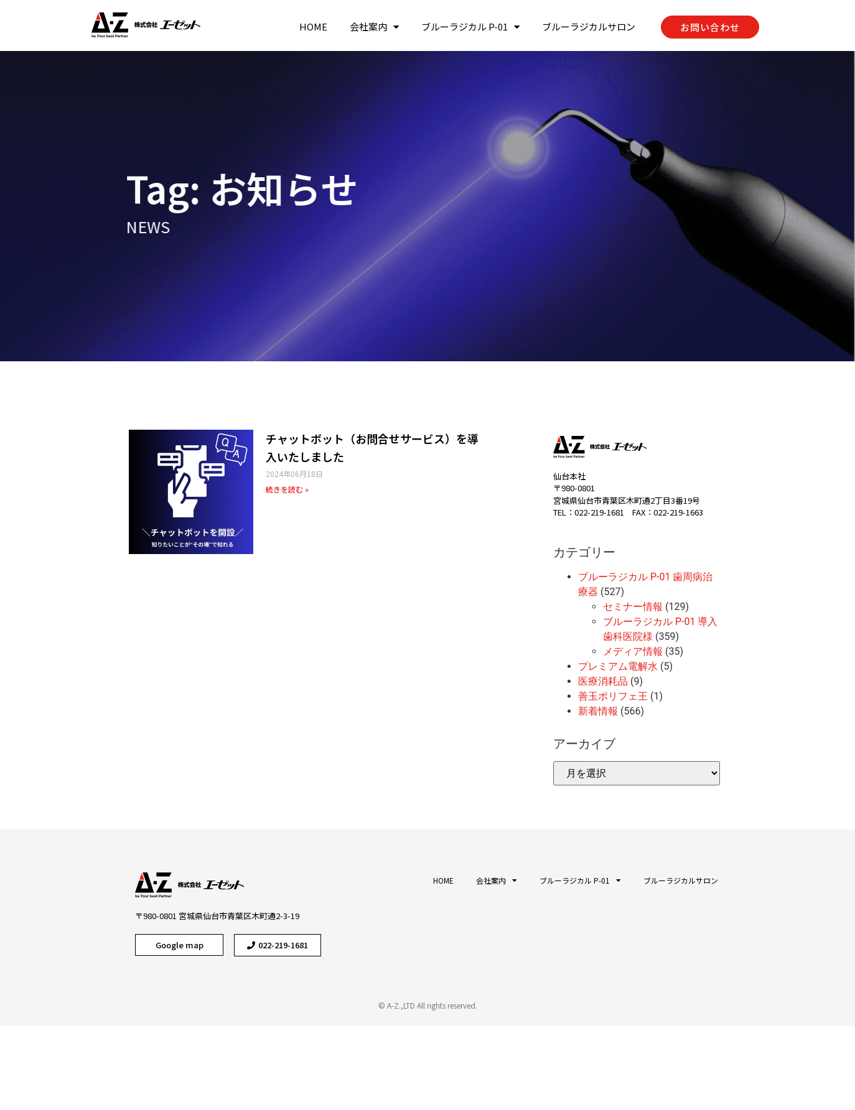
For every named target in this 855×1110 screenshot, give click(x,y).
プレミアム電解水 (618, 666)
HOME (313, 26)
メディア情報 (633, 651)
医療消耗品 (603, 681)
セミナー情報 (633, 607)
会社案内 (374, 27)
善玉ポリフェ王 (613, 696)
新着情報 (598, 711)
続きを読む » (287, 489)
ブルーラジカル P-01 (470, 27)
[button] (710, 27)
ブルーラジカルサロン (588, 26)
